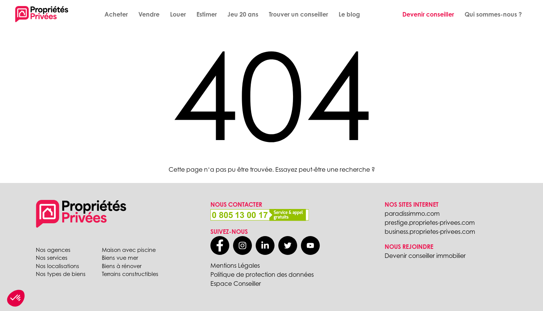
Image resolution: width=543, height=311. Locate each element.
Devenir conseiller (428, 14)
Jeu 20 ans (242, 14)
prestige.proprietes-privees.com (430, 222)
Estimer (206, 14)
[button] (16, 298)
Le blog (349, 14)
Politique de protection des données (262, 274)
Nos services (51, 258)
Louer (178, 14)
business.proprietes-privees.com (430, 231)
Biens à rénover (121, 266)
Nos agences (53, 250)
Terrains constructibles (130, 274)
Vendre (149, 14)
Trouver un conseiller (298, 14)
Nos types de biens (61, 274)
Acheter (116, 14)
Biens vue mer (120, 258)
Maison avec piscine (129, 250)
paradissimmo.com (412, 213)
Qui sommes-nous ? (493, 14)
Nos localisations (57, 266)
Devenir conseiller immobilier (425, 255)
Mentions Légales (235, 265)
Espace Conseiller (235, 283)
